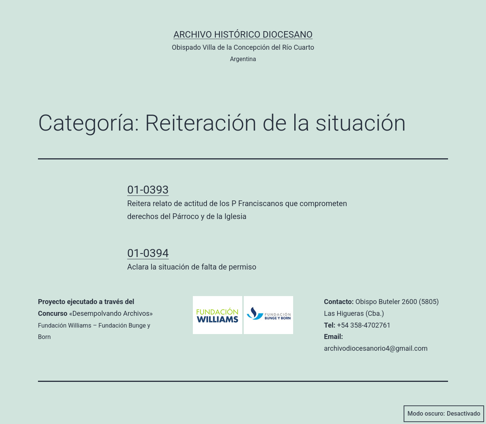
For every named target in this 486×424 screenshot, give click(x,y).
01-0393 (148, 189)
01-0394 (148, 253)
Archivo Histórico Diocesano (243, 34)
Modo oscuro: (443, 413)
